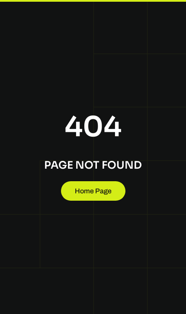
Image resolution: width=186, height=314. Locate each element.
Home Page (93, 191)
